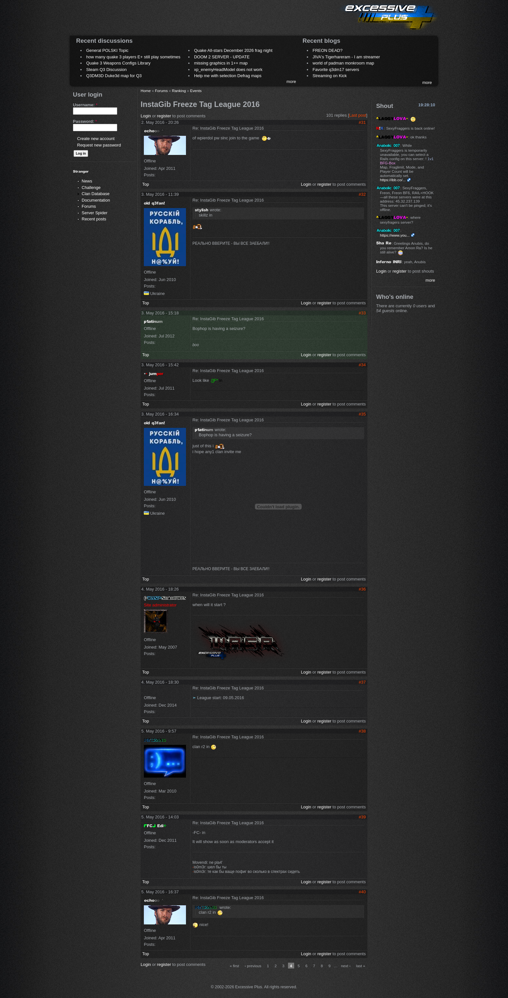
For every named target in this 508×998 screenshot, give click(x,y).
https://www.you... (395, 235)
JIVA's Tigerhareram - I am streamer (346, 56)
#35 (362, 414)
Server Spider (94, 212)
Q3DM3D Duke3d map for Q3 (114, 75)
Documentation (96, 200)
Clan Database (96, 193)
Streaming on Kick (330, 75)
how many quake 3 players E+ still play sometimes (133, 56)
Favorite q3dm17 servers (336, 69)
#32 (362, 194)
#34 (362, 364)
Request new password (99, 145)
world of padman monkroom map (343, 63)
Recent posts (94, 219)
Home (146, 90)
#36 (362, 589)
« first (234, 966)
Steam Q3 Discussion (106, 69)
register (164, 115)
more (291, 81)
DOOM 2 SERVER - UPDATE (221, 56)
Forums (89, 206)
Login (146, 115)
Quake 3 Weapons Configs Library (118, 63)
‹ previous (253, 966)
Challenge (91, 187)
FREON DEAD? (327, 50)
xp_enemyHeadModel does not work (228, 69)
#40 (362, 891)
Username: (85, 104)
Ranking (179, 90)
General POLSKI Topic (107, 50)
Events (196, 90)
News (87, 181)
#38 (362, 731)
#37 (362, 682)
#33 (362, 313)
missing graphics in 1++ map (221, 63)
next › (346, 966)
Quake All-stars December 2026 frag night (233, 50)
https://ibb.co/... (393, 180)
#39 (362, 817)
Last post (357, 115)
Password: (85, 121)
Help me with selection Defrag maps (227, 75)
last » (360, 966)
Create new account (96, 138)
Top (145, 184)
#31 (362, 122)
